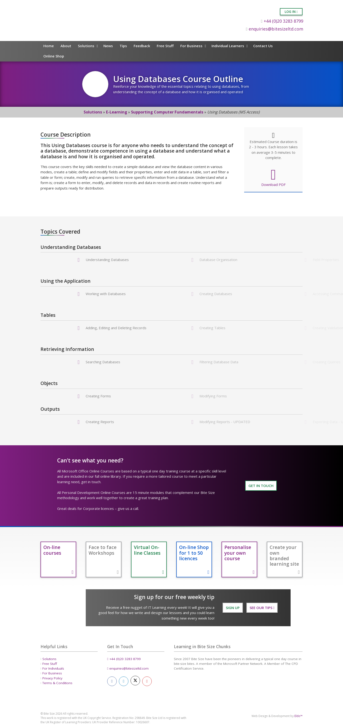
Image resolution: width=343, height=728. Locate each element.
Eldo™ (298, 716)
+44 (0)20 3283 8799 (282, 21)
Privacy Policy (52, 678)
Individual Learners (228, 45)
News (108, 45)
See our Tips (262, 607)
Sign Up (233, 607)
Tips (123, 45)
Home (48, 45)
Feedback (142, 45)
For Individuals (53, 668)
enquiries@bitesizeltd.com (274, 29)
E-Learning (116, 112)
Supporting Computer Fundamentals (167, 112)
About (66, 45)
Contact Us (263, 45)
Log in (291, 12)
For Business (191, 45)
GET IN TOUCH (260, 485)
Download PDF (273, 177)
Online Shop (53, 56)
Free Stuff (165, 45)
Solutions (86, 45)
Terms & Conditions (57, 683)
